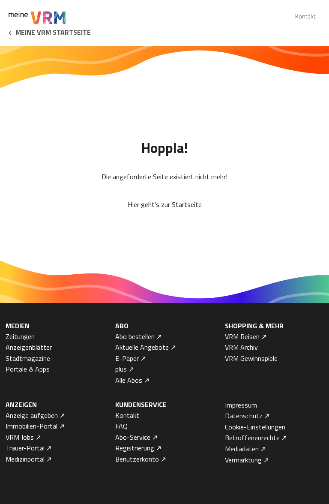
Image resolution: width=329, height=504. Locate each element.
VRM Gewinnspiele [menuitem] (251, 358)
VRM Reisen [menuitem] (242, 336)
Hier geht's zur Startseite (165, 204)
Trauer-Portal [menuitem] (25, 448)
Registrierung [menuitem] (134, 448)
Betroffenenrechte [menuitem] (252, 437)
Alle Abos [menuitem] (128, 380)
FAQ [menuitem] (121, 426)
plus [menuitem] (121, 369)
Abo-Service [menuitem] (132, 437)
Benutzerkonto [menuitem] (137, 459)
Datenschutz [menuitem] (244, 416)
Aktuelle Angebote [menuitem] (142, 347)
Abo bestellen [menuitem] (135, 336)
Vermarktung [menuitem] (243, 460)
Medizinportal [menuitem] (25, 459)
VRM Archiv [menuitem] (241, 347)
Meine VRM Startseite (53, 32)
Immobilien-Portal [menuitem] (31, 426)
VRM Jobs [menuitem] (20, 437)
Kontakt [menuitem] (305, 16)
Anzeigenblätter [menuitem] (29, 347)
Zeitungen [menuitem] (20, 336)
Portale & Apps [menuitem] (28, 369)
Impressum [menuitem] (241, 405)
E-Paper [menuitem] (127, 358)
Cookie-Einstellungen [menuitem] (255, 427)
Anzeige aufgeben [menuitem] (32, 415)
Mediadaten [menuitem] (242, 449)
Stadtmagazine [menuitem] (28, 358)
